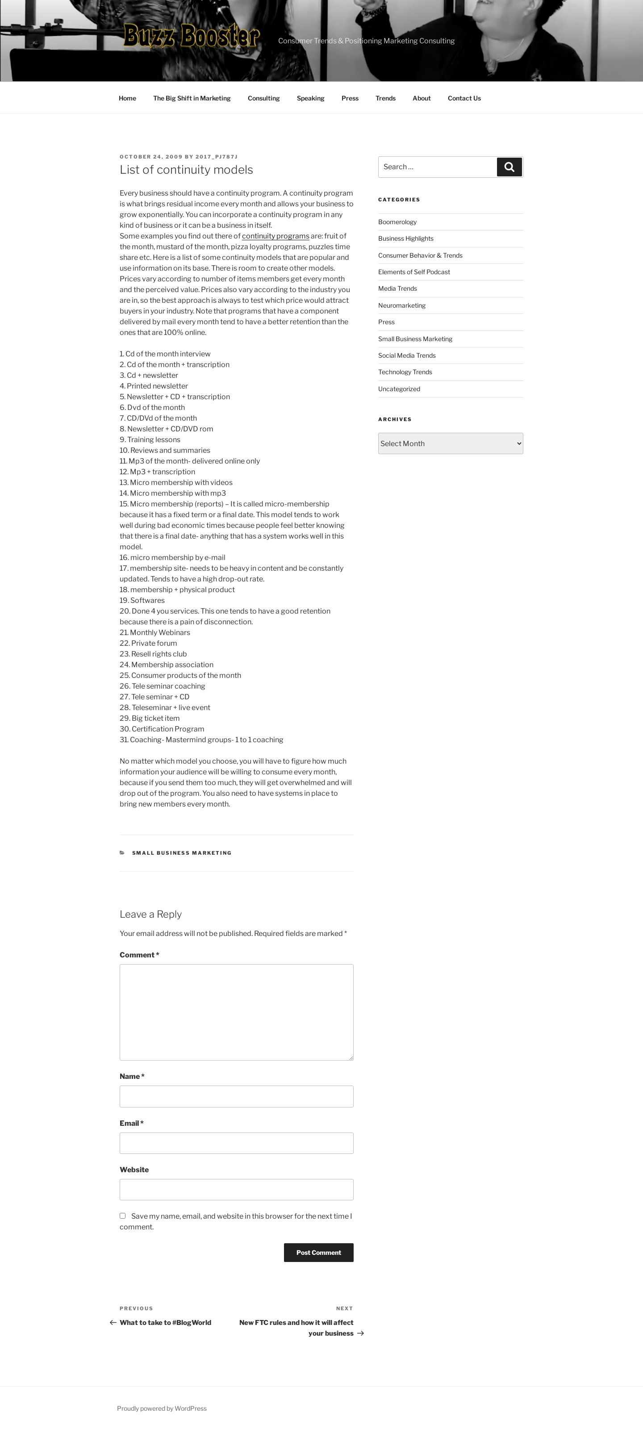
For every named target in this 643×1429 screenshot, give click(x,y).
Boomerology (397, 222)
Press (350, 98)
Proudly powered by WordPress (162, 1408)
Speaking (311, 98)
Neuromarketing (402, 305)
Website (134, 1170)
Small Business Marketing (182, 853)
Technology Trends (405, 372)
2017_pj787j (217, 157)
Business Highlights (406, 238)
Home (127, 98)
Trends (386, 98)
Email (132, 1123)
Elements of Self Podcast (414, 272)
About (422, 98)
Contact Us (464, 98)
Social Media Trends (407, 355)
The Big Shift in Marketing (192, 98)
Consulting (264, 98)
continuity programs (275, 236)
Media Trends (397, 288)
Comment (139, 955)
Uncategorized (399, 389)
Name (132, 1076)
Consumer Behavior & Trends (420, 255)
